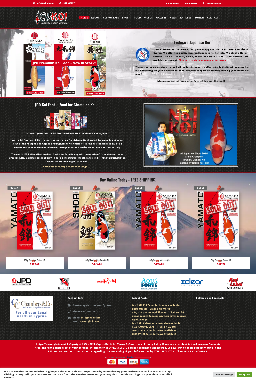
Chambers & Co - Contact (191, 351)
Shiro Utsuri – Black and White (151, 308)
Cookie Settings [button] (224, 374)
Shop (126, 17)
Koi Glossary (191, 3)
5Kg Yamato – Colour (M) (221, 260)
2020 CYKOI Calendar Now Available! (154, 330)
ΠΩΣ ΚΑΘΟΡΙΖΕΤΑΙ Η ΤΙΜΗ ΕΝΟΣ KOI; (154, 326)
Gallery (161, 17)
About (95, 17)
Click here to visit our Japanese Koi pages (202, 60)
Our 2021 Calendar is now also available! (156, 323)
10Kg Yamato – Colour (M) (35, 260)
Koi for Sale (111, 17)
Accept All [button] (244, 374)
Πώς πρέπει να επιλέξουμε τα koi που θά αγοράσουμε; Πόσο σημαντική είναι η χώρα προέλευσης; (159, 316)
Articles (185, 17)
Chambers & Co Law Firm (167, 347)
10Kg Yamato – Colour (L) (159, 260)
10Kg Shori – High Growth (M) (97, 260)
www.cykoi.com (89, 321)
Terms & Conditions (129, 344)
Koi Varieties (172, 3)
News (173, 17)
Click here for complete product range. (65, 166)
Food (137, 17)
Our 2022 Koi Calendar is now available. (156, 305)
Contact (213, 17)
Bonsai (199, 17)
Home (84, 17)
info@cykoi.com (43, 3)
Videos (148, 17)
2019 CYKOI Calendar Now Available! (154, 334)
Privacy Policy (152, 344)
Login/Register (213, 3)
